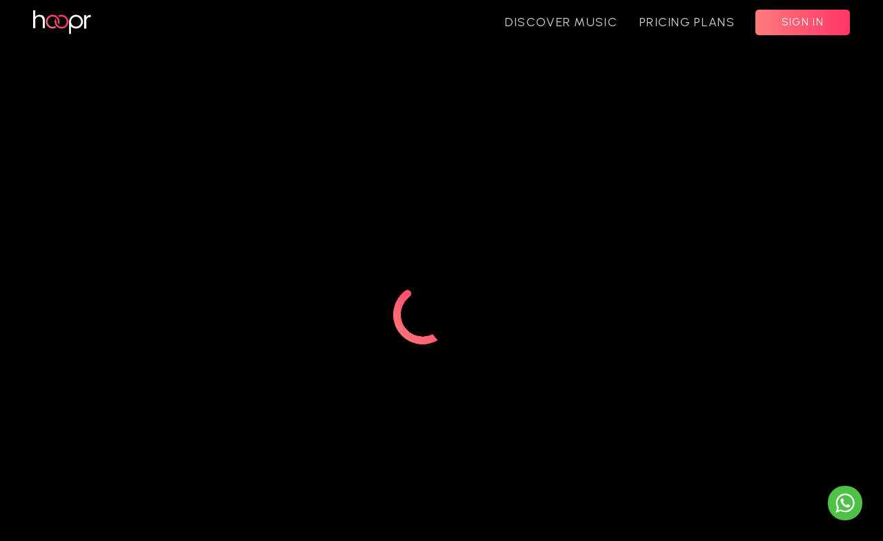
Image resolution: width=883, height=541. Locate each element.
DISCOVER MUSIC (561, 22)
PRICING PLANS (687, 22)
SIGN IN (803, 22)
